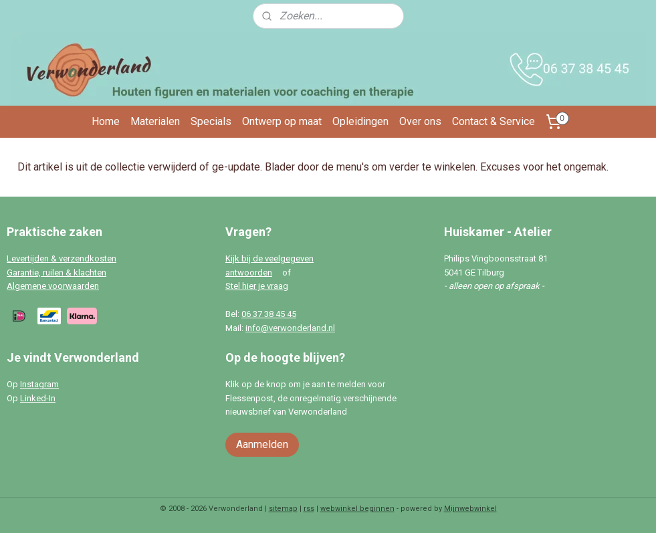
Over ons (420, 121)
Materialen (155, 121)
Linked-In (38, 398)
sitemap (283, 508)
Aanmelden (262, 444)
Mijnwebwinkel (470, 508)
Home (106, 121)
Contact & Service (493, 121)
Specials (211, 121)
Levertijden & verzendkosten (61, 258)
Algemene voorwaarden (53, 286)
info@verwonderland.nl (290, 328)
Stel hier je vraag (256, 286)
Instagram (39, 384)
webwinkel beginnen (357, 508)
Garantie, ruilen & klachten (56, 273)
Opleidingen (360, 121)
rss (309, 508)
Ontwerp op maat (282, 121)
